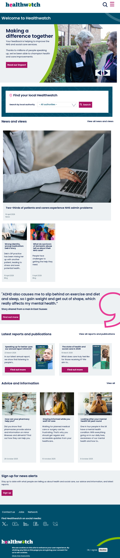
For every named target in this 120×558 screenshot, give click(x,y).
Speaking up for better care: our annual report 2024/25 (19, 347)
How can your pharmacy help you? (17, 420)
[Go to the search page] (105, 5)
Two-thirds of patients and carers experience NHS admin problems (49, 208)
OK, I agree (92, 550)
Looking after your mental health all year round (94, 420)
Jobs (21, 512)
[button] (57, 104)
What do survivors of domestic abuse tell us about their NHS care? (42, 247)
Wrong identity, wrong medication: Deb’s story (14, 246)
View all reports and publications (97, 333)
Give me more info (21, 555)
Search (85, 104)
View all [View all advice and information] (111, 383)
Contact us (8, 512)
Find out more (10, 317)
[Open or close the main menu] (112, 4)
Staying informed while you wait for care (56, 420)
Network (33, 512)
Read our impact (16, 64)
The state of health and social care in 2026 (74, 347)
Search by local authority (22, 104)
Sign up (7, 492)
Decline (103, 550)
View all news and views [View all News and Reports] (100, 121)
